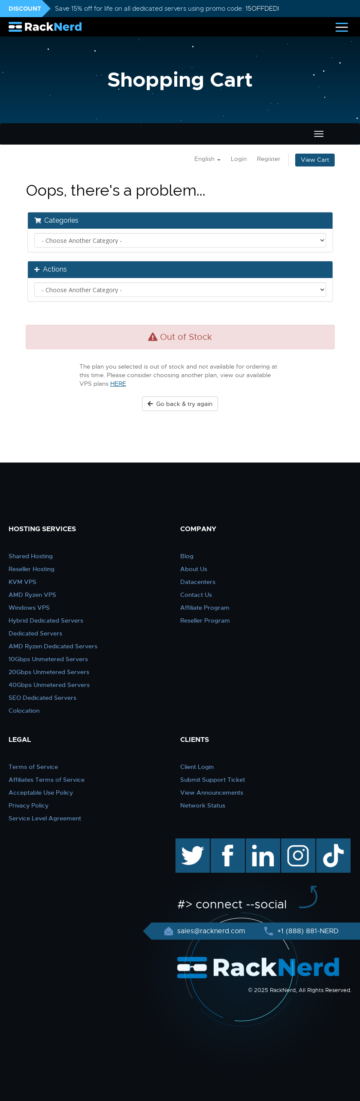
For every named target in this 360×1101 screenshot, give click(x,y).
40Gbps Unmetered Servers (49, 685)
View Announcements (211, 792)
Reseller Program (205, 620)
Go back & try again (180, 404)
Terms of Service (33, 767)
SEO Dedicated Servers (42, 698)
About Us (193, 569)
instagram (297, 842)
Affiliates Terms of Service (47, 779)
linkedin (258, 842)
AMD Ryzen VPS (32, 595)
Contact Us (196, 595)
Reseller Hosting (31, 569)
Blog (187, 556)
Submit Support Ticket (212, 779)
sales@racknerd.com (211, 931)
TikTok (327, 842)
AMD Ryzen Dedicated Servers (53, 646)
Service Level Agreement (45, 818)
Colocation (24, 710)
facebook (226, 842)
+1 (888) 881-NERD (307, 931)
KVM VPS (22, 582)
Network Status (202, 805)
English (207, 159)
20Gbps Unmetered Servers (49, 672)
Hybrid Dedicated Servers (46, 620)
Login (239, 159)
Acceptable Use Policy (41, 792)
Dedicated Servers (35, 633)
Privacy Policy (28, 805)
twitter (186, 842)
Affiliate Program (205, 607)
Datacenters (197, 582)
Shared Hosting (31, 556)
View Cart (315, 159)
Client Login (197, 767)
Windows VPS (29, 607)
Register (268, 159)
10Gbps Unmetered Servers (48, 659)
